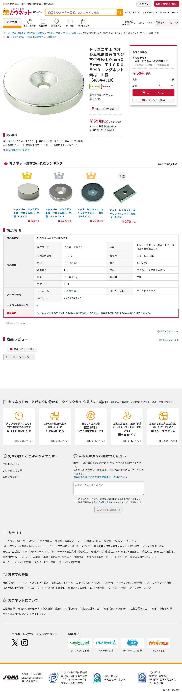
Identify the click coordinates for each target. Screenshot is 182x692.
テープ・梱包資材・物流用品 (72, 551)
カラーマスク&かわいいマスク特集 (94, 582)
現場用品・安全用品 (128, 551)
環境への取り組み (27, 608)
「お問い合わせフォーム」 (111, 502)
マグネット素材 (69, 33)
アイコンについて (18, 323)
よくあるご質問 (11, 470)
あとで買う (147, 23)
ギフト (50, 551)
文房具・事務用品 (64, 541)
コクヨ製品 (46, 541)
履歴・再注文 (29, 25)
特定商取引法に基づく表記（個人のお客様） (103, 608)
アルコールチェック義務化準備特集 (46, 587)
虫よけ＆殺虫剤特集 (13, 587)
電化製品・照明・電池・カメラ (110, 546)
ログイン (144, 4)
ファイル (131, 541)
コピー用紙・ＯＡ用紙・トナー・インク (24, 546)
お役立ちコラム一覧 (62, 582)
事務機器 (134, 546)
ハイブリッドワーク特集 (158, 582)
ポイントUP (83, 25)
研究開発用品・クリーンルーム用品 (21, 556)
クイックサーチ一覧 (140, 587)
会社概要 (7, 608)
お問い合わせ (10, 476)
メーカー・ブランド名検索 (17, 562)
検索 (120, 12)
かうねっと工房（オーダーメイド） (105, 556)
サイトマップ (39, 613)
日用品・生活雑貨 (12, 551)
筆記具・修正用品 (113, 541)
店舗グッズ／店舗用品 (103, 551)
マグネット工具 (53, 33)
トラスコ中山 (18, 36)
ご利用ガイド (10, 464)
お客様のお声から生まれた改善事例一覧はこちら (99, 477)
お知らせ (164, 608)
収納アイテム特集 (77, 587)
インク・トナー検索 (44, 562)
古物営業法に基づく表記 (143, 608)
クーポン (70, 25)
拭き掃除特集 (97, 587)
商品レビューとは (171, 339)
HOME (36, 12)
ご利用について (139, 401)
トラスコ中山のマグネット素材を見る (41, 36)
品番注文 (43, 25)
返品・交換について (170, 331)
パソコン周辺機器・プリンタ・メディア (69, 546)
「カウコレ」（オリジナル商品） (20, 541)
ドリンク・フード (34, 551)
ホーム (6, 33)
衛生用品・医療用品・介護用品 (158, 551)
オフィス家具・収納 (153, 546)
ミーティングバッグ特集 (129, 582)
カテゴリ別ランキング (142, 556)
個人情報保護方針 (52, 608)
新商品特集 (8, 582)
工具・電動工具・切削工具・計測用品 (28, 33)
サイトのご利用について (16, 613)
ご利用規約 (71, 608)
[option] (27, 197)
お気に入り (56, 25)
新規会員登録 (167, 4)
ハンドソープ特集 (117, 587)
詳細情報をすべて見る (17, 150)
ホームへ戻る (21, 357)
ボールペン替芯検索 (69, 562)
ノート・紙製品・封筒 (89, 541)
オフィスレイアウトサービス (33, 582)
